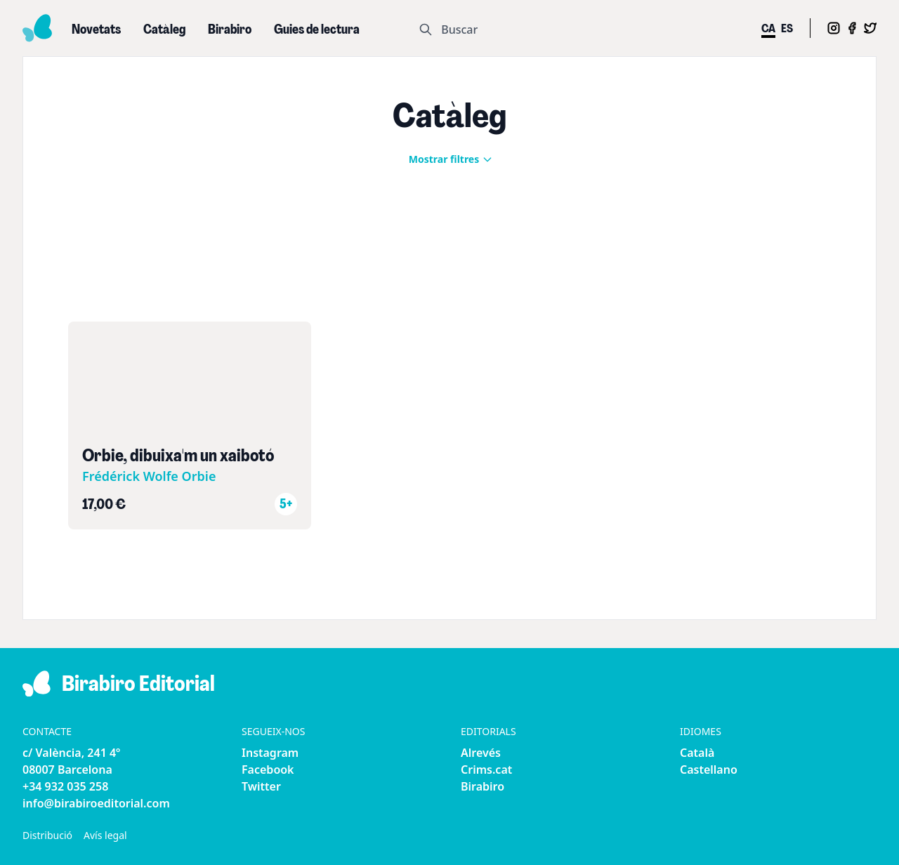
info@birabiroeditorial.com (96, 803)
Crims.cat (486, 769)
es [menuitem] (787, 29)
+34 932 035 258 (65, 786)
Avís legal (105, 835)
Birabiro (482, 786)
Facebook (268, 769)
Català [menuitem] (697, 752)
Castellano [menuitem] (708, 769)
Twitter (261, 786)
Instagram (270, 752)
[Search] (581, 29)
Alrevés (481, 752)
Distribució (47, 835)
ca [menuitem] (768, 29)
